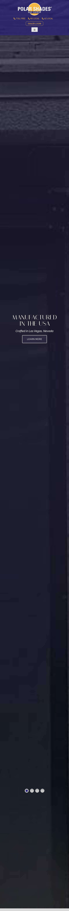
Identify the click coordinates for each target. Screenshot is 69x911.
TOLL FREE (19, 18)
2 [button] (32, 791)
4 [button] (42, 791)
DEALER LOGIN (34, 23)
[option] (34, 455)
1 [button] (27, 791)
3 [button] (37, 791)
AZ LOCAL (47, 18)
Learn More (34, 339)
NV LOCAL (33, 18)
